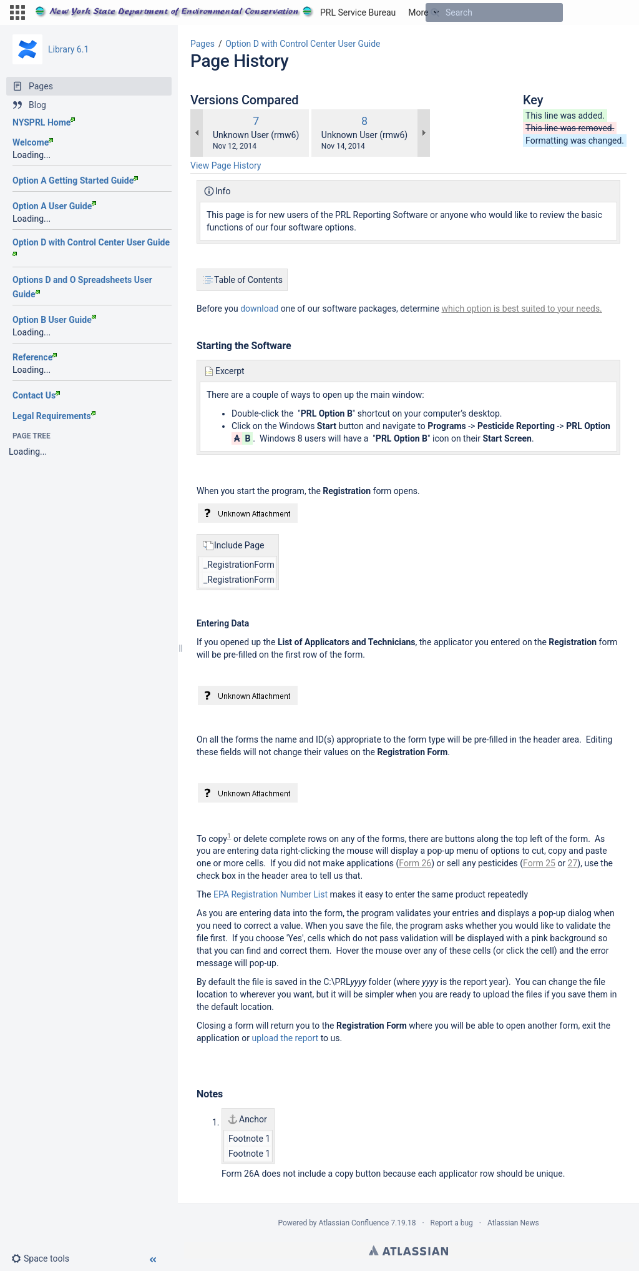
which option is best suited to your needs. (522, 309)
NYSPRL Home (43, 122)
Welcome (32, 142)
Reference (34, 357)
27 (573, 863)
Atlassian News (513, 1223)
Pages (202, 44)
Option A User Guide (54, 206)
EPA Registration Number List (270, 894)
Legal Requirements (53, 416)
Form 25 (539, 863)
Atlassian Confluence (354, 1223)
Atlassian (408, 1250)
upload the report (284, 1038)
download (259, 309)
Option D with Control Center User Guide (302, 44)
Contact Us (36, 395)
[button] (17, 12)
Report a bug (452, 1223)
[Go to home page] (215, 12)
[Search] (435, 12)
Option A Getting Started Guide (75, 180)
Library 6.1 (68, 49)
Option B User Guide (54, 320)
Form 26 (415, 863)
